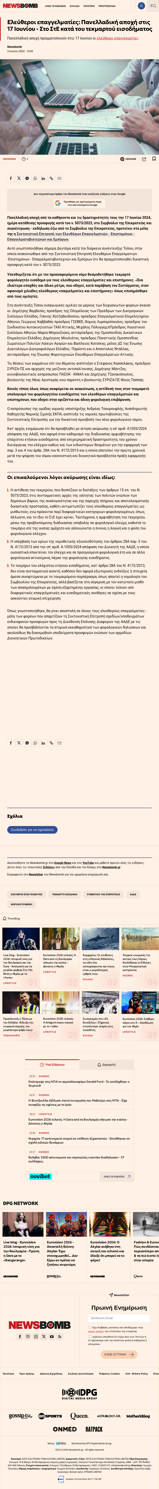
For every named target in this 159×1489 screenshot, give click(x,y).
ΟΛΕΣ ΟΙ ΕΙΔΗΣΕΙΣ (55, 6)
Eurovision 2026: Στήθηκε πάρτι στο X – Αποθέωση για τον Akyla (138, 1022)
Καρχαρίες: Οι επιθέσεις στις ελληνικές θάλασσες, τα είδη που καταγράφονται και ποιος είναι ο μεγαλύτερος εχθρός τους (98, 964)
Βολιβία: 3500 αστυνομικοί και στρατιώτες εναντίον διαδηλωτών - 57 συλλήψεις (76, 1159)
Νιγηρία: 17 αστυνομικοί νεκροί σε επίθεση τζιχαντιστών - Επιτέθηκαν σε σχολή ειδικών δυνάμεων (79, 1140)
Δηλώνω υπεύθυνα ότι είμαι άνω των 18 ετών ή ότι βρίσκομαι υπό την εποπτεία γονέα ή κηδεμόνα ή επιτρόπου (117, 1340)
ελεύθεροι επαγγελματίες (118, 38)
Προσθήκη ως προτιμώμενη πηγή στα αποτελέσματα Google (78, 203)
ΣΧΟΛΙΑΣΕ (128, 159)
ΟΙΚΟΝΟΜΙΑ (9, 159)
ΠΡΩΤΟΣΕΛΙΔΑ (107, 6)
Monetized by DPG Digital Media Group (92, 1443)
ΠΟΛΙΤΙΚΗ (89, 6)
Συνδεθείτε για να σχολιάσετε (32, 830)
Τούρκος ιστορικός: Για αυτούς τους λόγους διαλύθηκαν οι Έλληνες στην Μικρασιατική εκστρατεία (137, 962)
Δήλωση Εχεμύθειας (51, 1373)
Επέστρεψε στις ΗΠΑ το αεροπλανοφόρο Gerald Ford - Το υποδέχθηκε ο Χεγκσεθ (78, 1084)
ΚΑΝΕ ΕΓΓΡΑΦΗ (119, 1354)
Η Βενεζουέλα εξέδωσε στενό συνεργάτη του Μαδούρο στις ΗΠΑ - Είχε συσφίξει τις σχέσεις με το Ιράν (77, 1102)
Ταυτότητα (8, 1373)
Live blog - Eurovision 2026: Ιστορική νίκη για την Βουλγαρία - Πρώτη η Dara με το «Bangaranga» (21, 1251)
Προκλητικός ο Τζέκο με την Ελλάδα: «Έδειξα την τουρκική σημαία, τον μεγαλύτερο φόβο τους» (18, 1024)
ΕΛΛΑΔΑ (75, 6)
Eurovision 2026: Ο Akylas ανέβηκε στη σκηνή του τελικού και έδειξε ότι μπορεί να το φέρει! (107, 1251)
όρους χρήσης (96, 1331)
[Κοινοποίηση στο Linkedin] (43, 178)
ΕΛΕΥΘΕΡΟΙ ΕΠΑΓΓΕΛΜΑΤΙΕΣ (26, 894)
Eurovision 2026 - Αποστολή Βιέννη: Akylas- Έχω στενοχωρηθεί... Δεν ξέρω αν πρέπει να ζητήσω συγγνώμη (62, 1253)
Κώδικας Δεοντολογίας (81, 1373)
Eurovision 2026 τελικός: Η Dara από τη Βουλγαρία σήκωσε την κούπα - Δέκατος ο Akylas (59, 960)
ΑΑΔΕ (133, 894)
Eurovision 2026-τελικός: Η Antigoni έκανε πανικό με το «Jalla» (58, 1022)
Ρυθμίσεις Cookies (109, 1373)
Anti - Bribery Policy (136, 1373)
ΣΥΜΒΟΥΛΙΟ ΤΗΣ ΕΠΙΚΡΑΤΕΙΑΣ (103, 894)
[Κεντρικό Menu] (153, 5)
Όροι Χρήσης (27, 1373)
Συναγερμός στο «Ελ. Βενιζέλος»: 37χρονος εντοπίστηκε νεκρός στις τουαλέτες (98, 1024)
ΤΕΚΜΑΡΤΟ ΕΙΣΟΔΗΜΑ (64, 894)
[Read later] (154, 159)
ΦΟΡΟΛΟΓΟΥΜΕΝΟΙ (21, 904)
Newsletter (36, 874)
